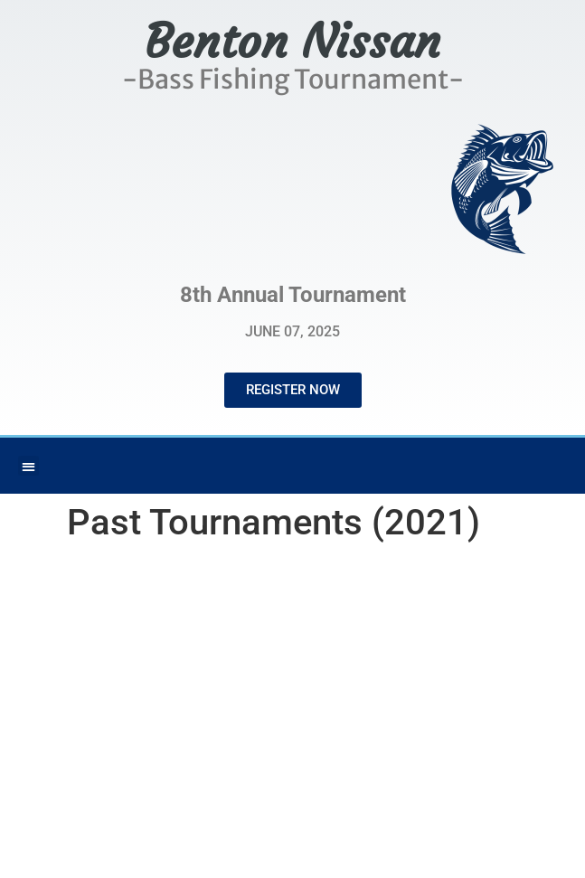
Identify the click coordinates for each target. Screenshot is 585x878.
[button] (28, 466)
